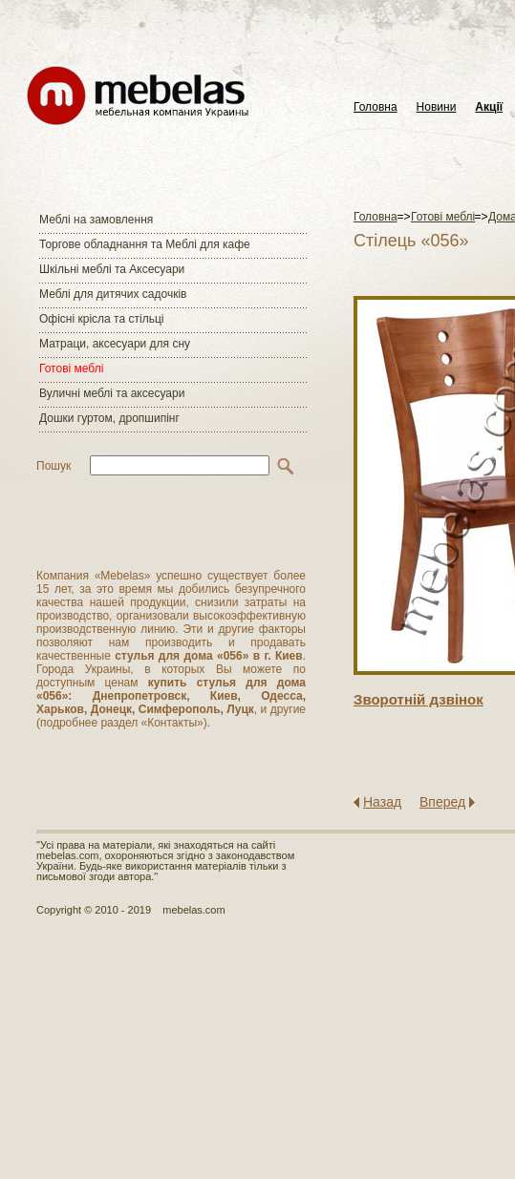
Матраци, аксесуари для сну (114, 343)
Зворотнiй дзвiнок (418, 699)
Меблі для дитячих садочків (112, 294)
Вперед (442, 802)
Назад (382, 802)
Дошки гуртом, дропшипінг (109, 418)
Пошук (53, 466)
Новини (437, 107)
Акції (489, 107)
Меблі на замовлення (96, 219)
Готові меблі (71, 368)
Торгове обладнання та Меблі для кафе (144, 244)
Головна (375, 107)
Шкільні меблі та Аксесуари (111, 269)
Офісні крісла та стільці (101, 319)
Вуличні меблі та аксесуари (111, 393)
